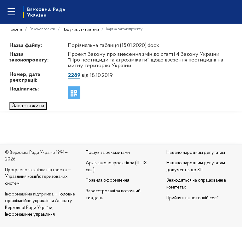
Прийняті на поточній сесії (192, 198)
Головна (15, 30)
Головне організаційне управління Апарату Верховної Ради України (40, 201)
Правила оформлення (107, 180)
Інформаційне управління (30, 214)
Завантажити (28, 106)
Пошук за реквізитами (80, 30)
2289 (74, 76)
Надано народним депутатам (195, 152)
